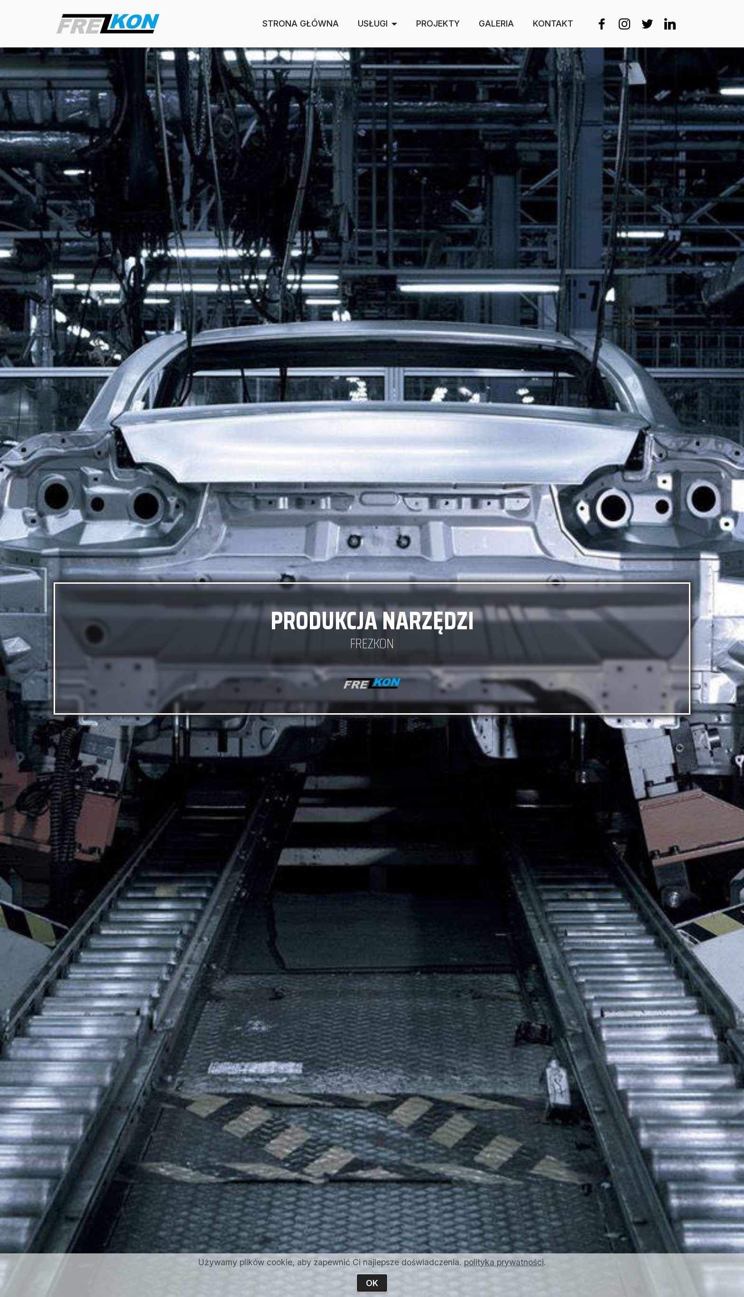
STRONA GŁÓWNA (300, 23)
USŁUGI (373, 23)
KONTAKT (553, 23)
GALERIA (496, 23)
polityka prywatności (504, 1262)
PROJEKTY (438, 23)
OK (372, 1283)
